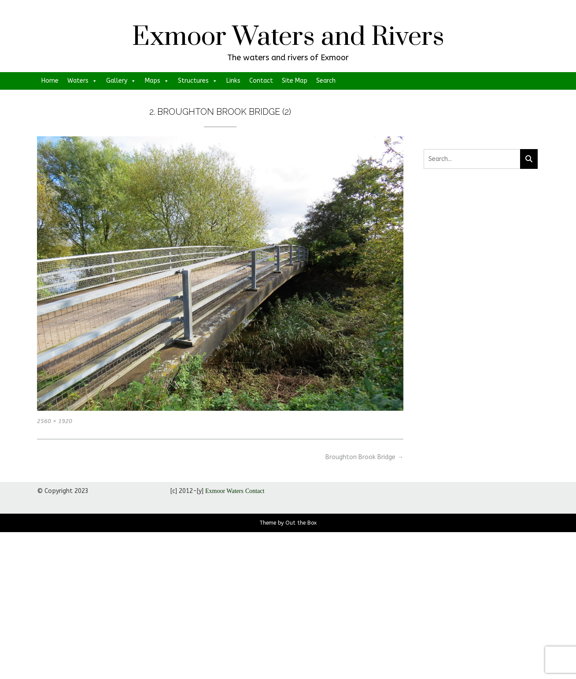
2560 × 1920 (54, 421)
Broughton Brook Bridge (364, 457)
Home (50, 80)
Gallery (121, 81)
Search (326, 80)
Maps (157, 81)
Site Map (294, 80)
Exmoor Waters (224, 491)
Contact (261, 80)
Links (233, 80)
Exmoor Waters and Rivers (288, 37)
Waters (82, 81)
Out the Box (301, 523)
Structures (198, 81)
